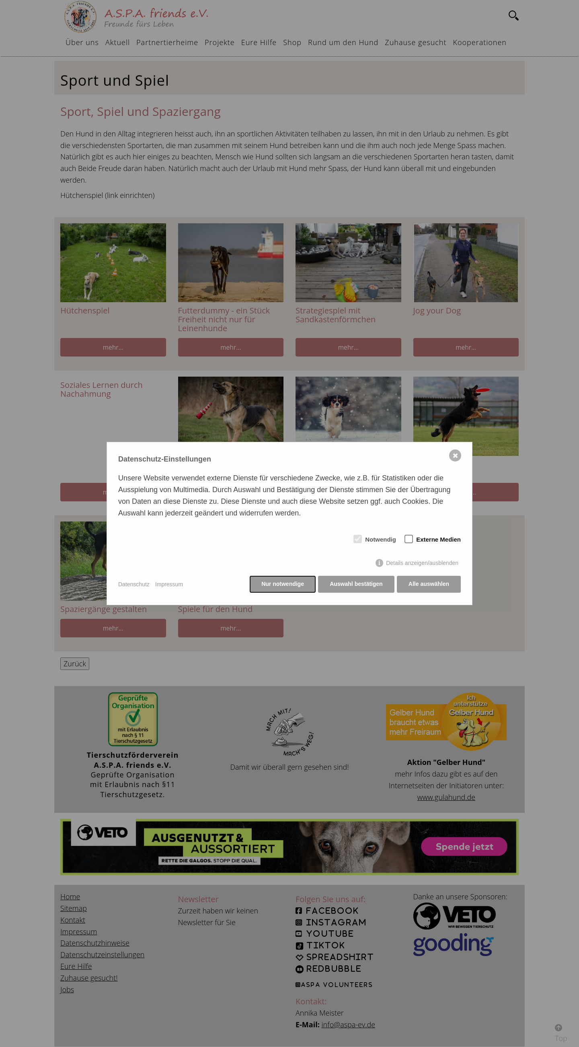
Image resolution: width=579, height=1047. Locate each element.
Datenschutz (134, 584)
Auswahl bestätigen (355, 584)
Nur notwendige (282, 584)
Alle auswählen (429, 584)
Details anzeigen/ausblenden (422, 563)
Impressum (169, 584)
